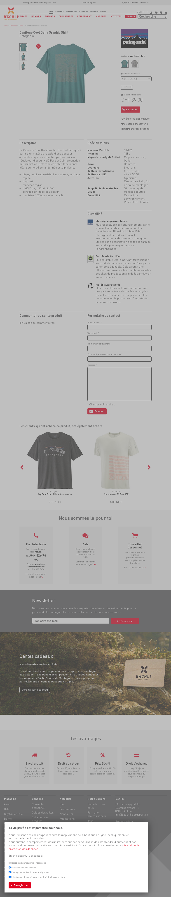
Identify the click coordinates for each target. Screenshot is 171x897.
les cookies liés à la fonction (23, 867)
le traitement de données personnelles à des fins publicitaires (39, 877)
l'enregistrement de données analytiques (30, 872)
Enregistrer (21, 885)
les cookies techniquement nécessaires (28, 863)
